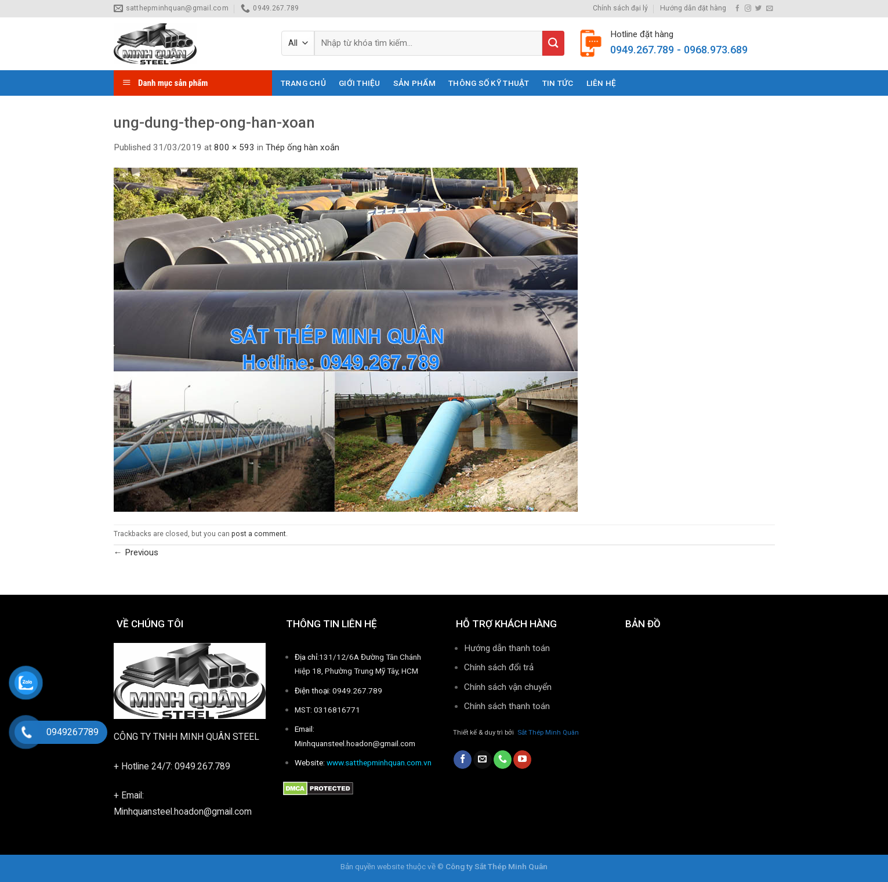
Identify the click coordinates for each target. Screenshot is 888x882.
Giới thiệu (359, 83)
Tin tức (558, 83)
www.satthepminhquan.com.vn (379, 762)
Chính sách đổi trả (499, 667)
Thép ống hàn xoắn (302, 147)
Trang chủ (303, 83)
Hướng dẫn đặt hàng (693, 8)
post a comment (258, 534)
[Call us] (503, 759)
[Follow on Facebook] (737, 8)
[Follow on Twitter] (758, 8)
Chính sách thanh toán (508, 706)
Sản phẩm (414, 83)
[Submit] (553, 43)
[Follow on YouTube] (522, 759)
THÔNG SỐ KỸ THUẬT (489, 83)
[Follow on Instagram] (748, 8)
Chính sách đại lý (620, 8)
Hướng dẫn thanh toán (507, 648)
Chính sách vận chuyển (508, 687)
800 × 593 (234, 147)
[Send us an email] (769, 8)
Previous (136, 552)
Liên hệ (601, 83)
